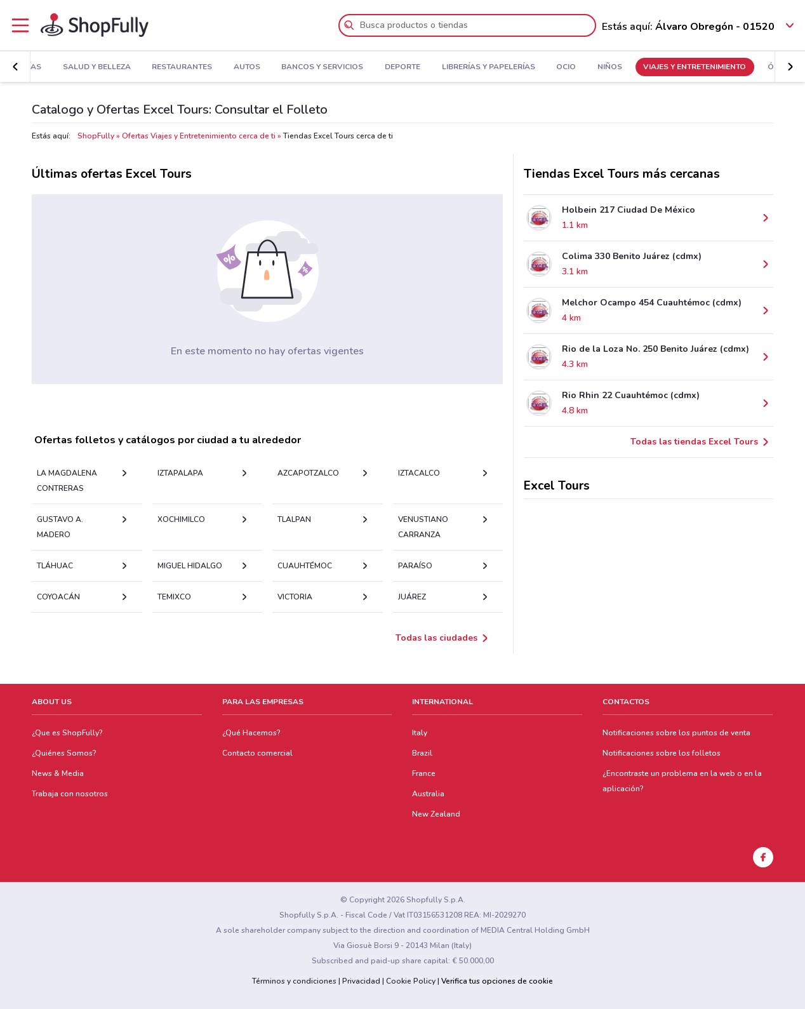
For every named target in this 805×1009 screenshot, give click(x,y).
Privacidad (361, 981)
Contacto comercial (257, 753)
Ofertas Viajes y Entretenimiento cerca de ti (199, 136)
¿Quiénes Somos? (64, 753)
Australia (428, 794)
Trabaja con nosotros (70, 794)
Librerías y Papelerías (451, 67)
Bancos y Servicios (285, 67)
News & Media (58, 773)
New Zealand (436, 814)
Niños (572, 67)
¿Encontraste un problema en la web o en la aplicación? (682, 781)
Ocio (528, 67)
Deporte (365, 67)
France (424, 773)
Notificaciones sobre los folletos (661, 753)
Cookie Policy (411, 981)
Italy (419, 733)
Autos (209, 67)
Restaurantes (144, 67)
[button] (15, 66)
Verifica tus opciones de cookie (497, 981)
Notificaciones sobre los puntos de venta (676, 733)
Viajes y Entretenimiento (657, 67)
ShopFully (95, 136)
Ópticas (747, 67)
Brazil (422, 753)
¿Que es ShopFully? (67, 733)
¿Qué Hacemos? (251, 733)
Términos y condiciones (294, 981)
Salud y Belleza (59, 67)
